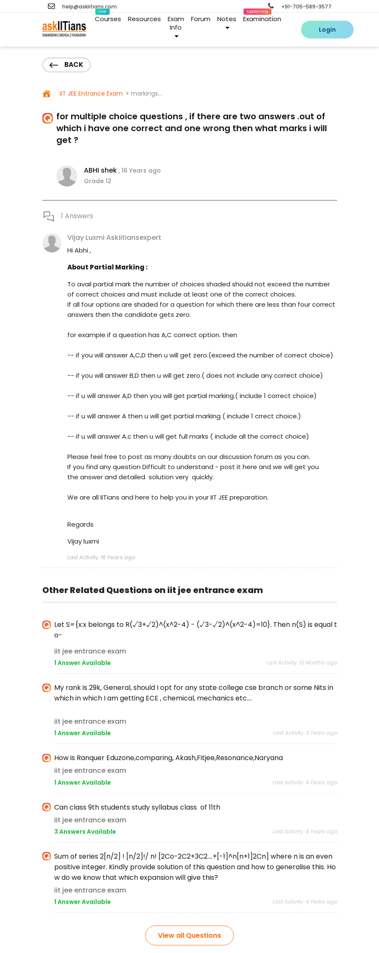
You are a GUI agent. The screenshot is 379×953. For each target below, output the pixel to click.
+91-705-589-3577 (300, 6)
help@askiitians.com (82, 6)
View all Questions (189, 935)
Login (327, 29)
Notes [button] (226, 22)
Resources (144, 18)
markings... (146, 93)
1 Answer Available (82, 663)
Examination (262, 17)
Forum (200, 18)
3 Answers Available (85, 831)
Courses (108, 17)
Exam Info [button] (176, 26)
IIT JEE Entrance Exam (90, 93)
